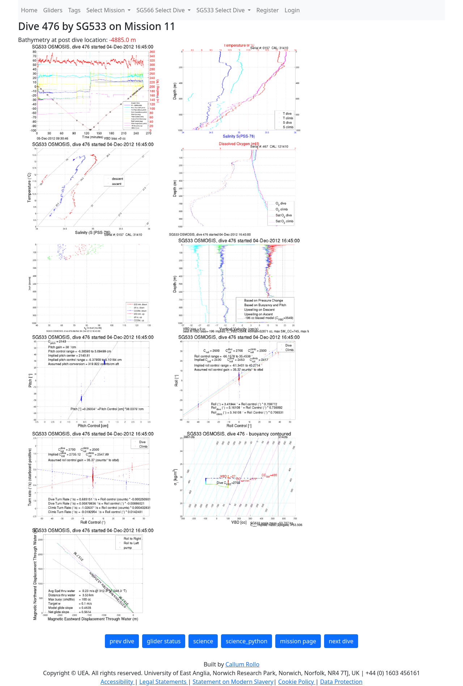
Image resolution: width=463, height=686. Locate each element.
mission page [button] (298, 641)
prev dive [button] (122, 641)
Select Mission (106, 10)
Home (29, 10)
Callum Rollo (242, 664)
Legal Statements (163, 682)
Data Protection (341, 682)
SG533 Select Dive (221, 10)
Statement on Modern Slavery (233, 682)
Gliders (53, 10)
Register (267, 10)
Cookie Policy (296, 682)
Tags (74, 10)
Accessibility (118, 682)
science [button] (203, 641)
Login (292, 10)
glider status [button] (163, 641)
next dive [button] (341, 641)
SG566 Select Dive (161, 10)
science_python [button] (246, 641)
